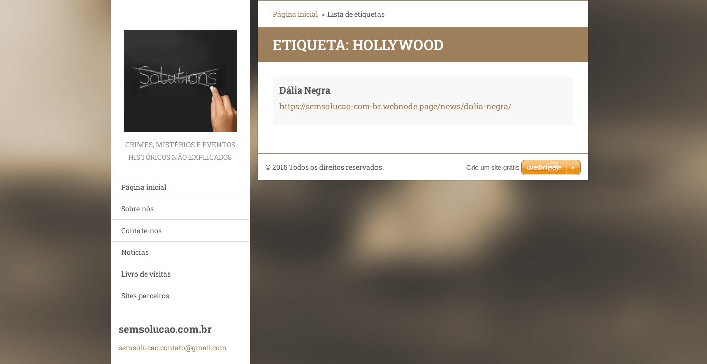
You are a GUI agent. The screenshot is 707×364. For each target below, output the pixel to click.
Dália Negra (305, 90)
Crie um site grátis (493, 167)
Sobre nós (137, 208)
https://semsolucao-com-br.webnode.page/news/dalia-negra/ (395, 106)
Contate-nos (141, 230)
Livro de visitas (146, 274)
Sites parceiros (145, 295)
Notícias (135, 252)
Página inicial (143, 187)
